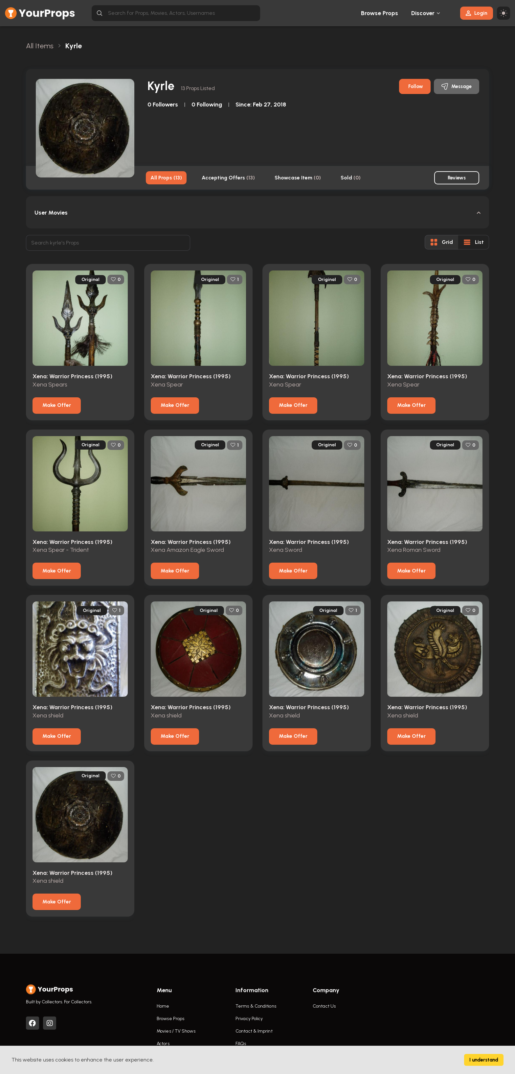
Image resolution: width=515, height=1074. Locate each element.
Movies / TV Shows (176, 1031)
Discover (423, 13)
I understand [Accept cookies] (483, 1060)
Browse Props (379, 13)
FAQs (240, 1043)
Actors (163, 1043)
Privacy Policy (249, 1018)
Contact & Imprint (254, 1031)
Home (163, 1006)
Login (476, 13)
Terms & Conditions (255, 1006)
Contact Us (324, 1006)
